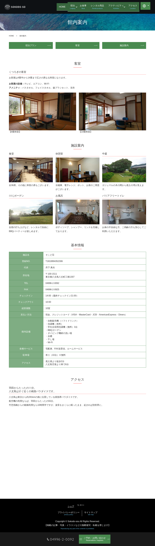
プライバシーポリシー (69, 513)
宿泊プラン (30, 45)
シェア (71, 506)
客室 (77, 45)
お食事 (82, 7)
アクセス (132, 7)
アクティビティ (115, 7)
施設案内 (124, 45)
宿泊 (71, 7)
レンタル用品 (96, 7)
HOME (60, 6)
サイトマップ (90, 513)
